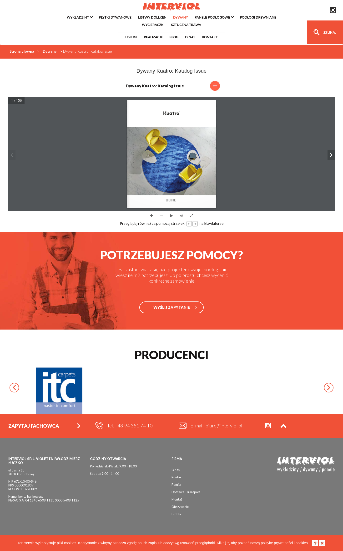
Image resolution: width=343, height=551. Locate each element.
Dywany (50, 51)
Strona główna (22, 51)
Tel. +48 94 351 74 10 (130, 425)
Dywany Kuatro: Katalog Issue (171, 85)
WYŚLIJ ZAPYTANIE (171, 307)
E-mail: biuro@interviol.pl (216, 425)
